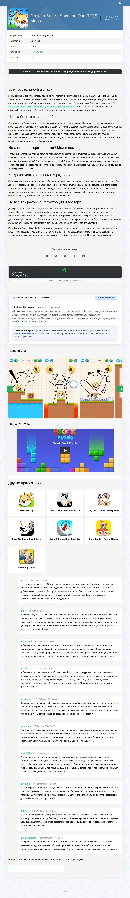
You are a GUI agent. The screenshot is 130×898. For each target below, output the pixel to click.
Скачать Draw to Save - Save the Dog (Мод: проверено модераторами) (65, 73)
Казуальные (37, 53)
